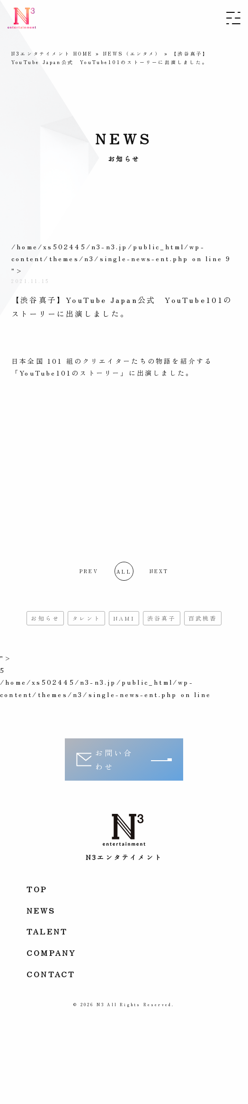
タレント (86, 618)
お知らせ (45, 618)
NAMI (124, 618)
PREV (89, 571)
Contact (51, 974)
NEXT (159, 571)
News (41, 910)
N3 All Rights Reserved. (136, 1004)
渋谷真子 (161, 618)
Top (37, 889)
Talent (47, 931)
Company (51, 952)
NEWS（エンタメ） (132, 53)
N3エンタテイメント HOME (52, 53)
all (124, 571)
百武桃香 (202, 618)
